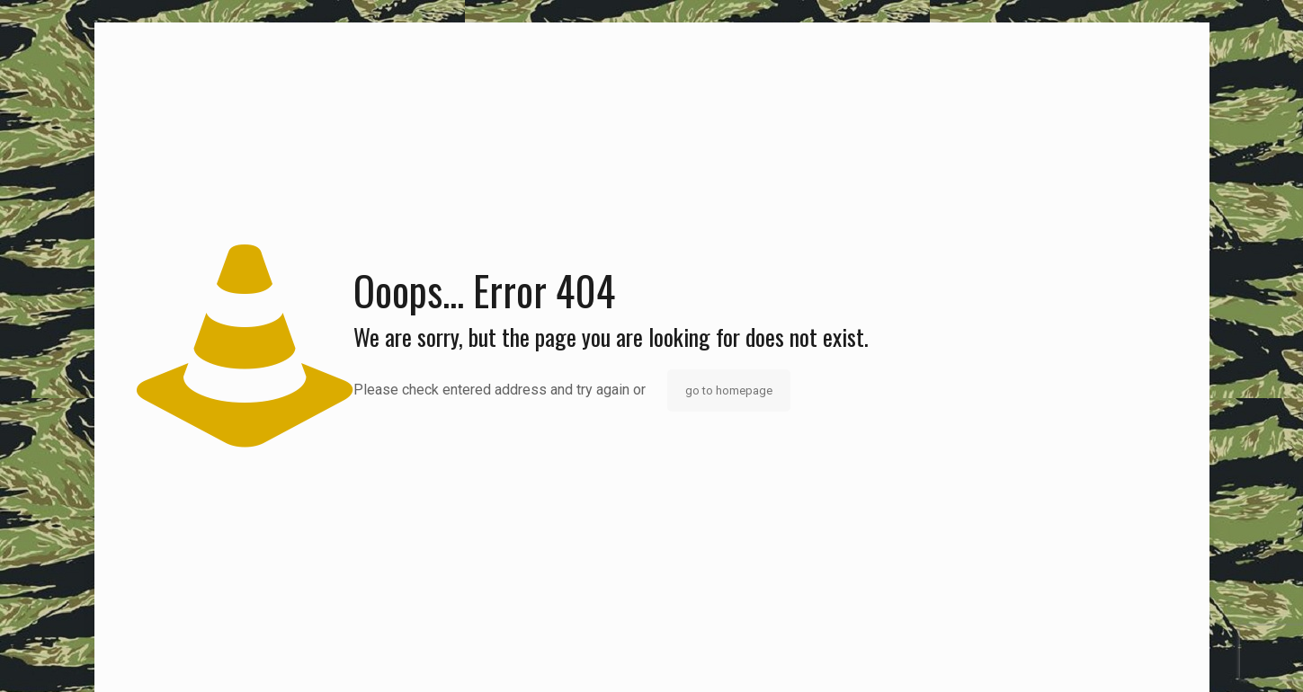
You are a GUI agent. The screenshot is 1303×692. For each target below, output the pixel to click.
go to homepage (728, 390)
